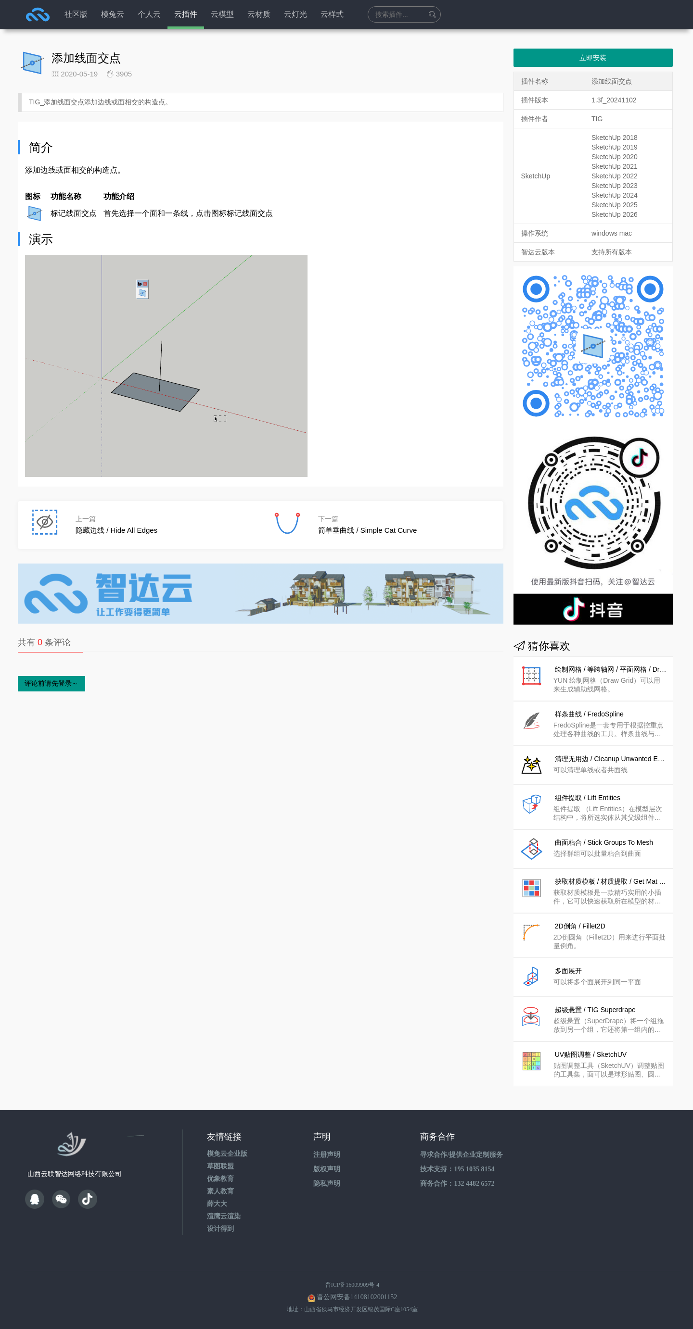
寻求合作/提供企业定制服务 (461, 1154)
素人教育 (220, 1191)
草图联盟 (220, 1166)
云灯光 (295, 14)
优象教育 (220, 1178)
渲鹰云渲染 (224, 1216)
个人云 (149, 14)
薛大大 (217, 1203)
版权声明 (326, 1169)
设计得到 (220, 1228)
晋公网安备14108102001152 (357, 1297)
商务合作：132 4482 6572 (457, 1183)
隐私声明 (326, 1183)
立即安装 (592, 58)
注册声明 (326, 1154)
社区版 (76, 14)
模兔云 (112, 14)
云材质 (258, 14)
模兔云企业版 (227, 1153)
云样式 (332, 14)
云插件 (185, 14)
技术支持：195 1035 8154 (457, 1169)
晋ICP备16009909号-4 (352, 1284)
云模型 (222, 14)
